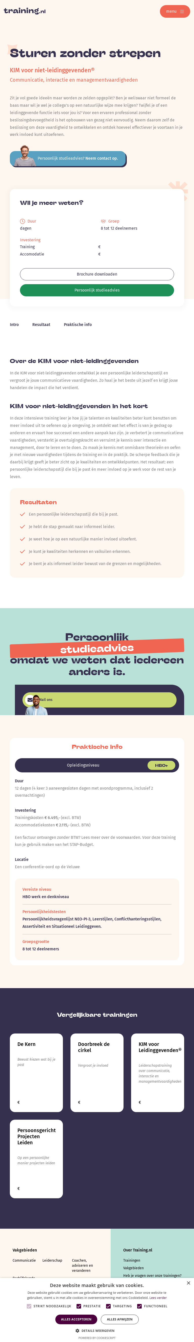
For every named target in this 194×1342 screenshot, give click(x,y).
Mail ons (39, 700)
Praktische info (78, 324)
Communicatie (24, 1260)
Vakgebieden (133, 1268)
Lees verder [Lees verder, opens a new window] (158, 1298)
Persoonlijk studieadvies (97, 290)
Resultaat (41, 324)
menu (175, 11)
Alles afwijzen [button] (120, 1319)
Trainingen (131, 1260)
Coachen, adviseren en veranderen (82, 1265)
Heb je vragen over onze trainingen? (152, 1276)
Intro (14, 324)
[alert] (97, 1310)
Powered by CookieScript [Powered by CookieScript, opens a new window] (97, 1338)
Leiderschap (52, 1260)
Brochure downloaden (97, 274)
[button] (96, 1330)
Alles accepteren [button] (76, 1319)
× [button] (188, 1283)
